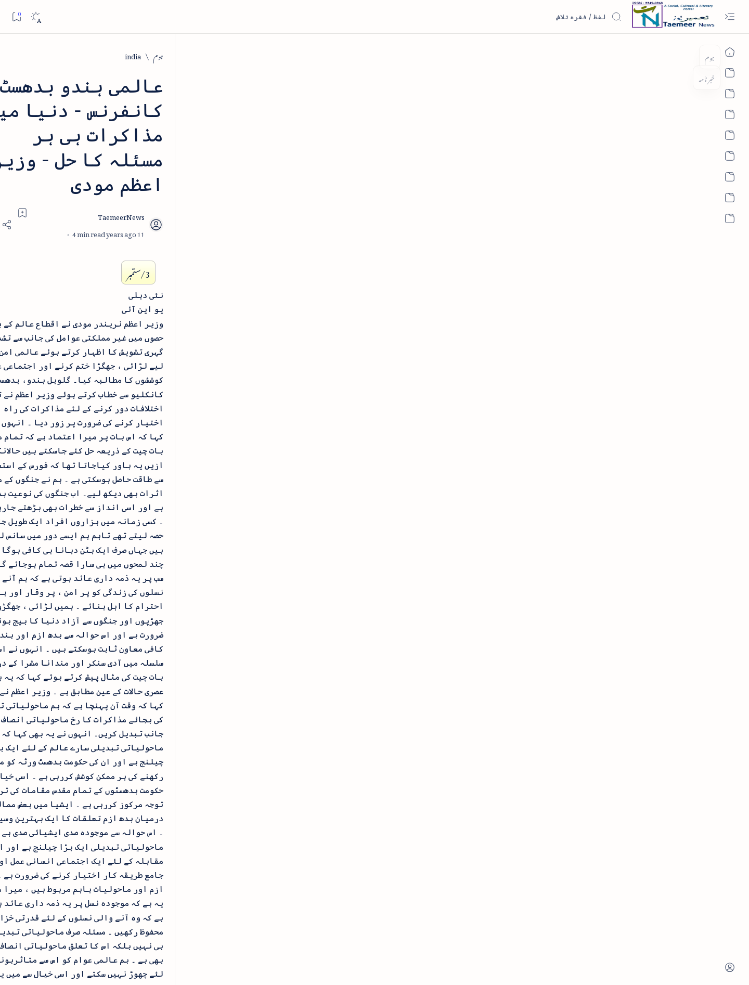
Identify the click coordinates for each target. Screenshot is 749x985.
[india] (611, 55)
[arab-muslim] (180, 582)
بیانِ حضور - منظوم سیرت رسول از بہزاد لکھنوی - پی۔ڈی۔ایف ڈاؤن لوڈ (139, 430)
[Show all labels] (191, 716)
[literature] (157, 166)
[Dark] (36, 17)
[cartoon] (180, 683)
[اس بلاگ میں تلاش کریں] (543, 17)
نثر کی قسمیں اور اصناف (165, 190)
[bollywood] (180, 650)
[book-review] (151, 246)
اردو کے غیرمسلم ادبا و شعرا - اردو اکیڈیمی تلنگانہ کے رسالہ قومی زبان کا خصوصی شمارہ (136, 356)
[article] (104, 582)
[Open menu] (729, 17)
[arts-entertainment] (180, 616)
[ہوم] (636, 55)
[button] (83, 80)
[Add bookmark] (282, 139)
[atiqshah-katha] (104, 616)
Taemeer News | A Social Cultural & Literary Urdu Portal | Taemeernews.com (537, 963)
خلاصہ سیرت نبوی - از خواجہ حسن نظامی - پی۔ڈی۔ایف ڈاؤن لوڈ (137, 282)
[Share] (254, 150)
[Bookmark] (16, 16)
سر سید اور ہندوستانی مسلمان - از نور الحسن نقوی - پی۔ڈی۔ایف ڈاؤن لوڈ (136, 504)
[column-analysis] (104, 683)
